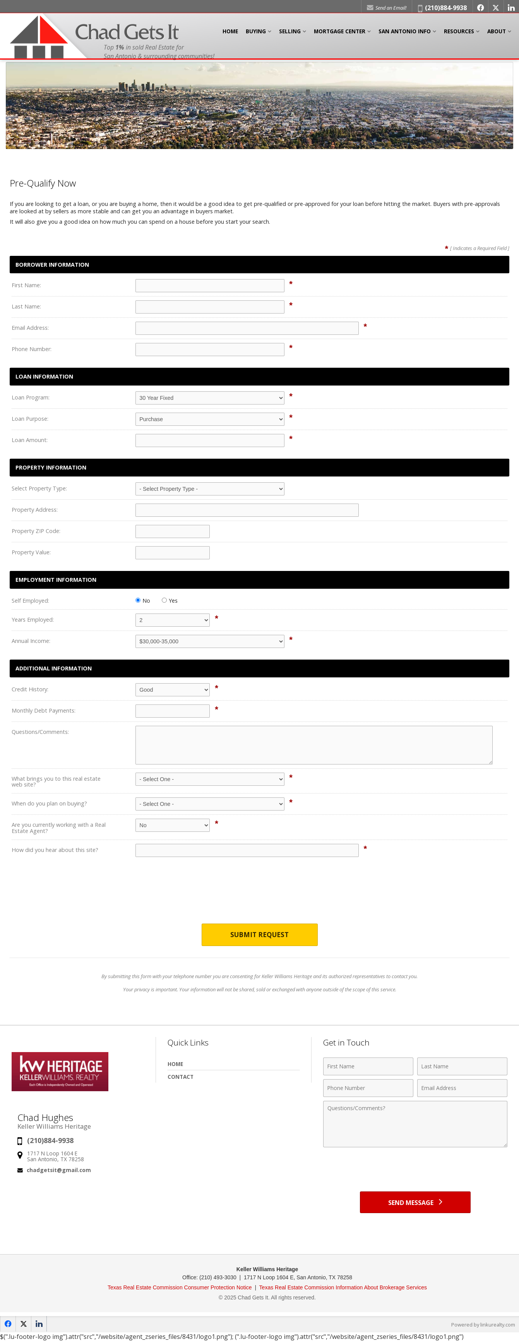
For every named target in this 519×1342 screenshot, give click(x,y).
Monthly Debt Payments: (43, 710)
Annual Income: (31, 640)
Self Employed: (30, 600)
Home (230, 34)
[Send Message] (415, 1203)
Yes (170, 600)
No (142, 600)
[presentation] (260, 895)
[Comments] (415, 1124)
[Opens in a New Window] (479, 7)
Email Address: (30, 327)
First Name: (26, 285)
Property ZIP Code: (36, 531)
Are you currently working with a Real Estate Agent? (59, 828)
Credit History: (30, 689)
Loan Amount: (30, 440)
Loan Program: (31, 397)
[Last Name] (462, 1067)
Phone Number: (31, 349)
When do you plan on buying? (49, 803)
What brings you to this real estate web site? (56, 781)
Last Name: (26, 306)
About (496, 34)
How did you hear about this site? (55, 850)
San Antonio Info (405, 34)
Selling (290, 34)
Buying (256, 34)
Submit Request (259, 935)
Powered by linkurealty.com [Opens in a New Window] (482, 1325)
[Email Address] (462, 1088)
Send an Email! (385, 7)
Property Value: (31, 552)
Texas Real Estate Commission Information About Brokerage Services (343, 1288)
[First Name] (368, 1067)
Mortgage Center (339, 34)
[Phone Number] (368, 1088)
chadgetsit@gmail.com (59, 1170)
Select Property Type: (39, 488)
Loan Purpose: (30, 418)
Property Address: (35, 509)
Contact (181, 1077)
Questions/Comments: (40, 731)
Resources (459, 34)
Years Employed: (33, 619)
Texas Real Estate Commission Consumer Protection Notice (181, 1288)
